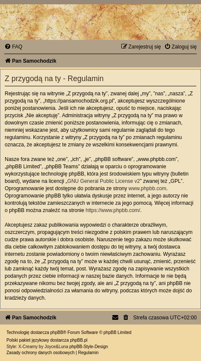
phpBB (56, 332)
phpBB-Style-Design (88, 346)
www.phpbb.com (147, 188)
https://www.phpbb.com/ (113, 210)
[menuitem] (13, 47)
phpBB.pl (78, 340)
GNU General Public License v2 (103, 181)
